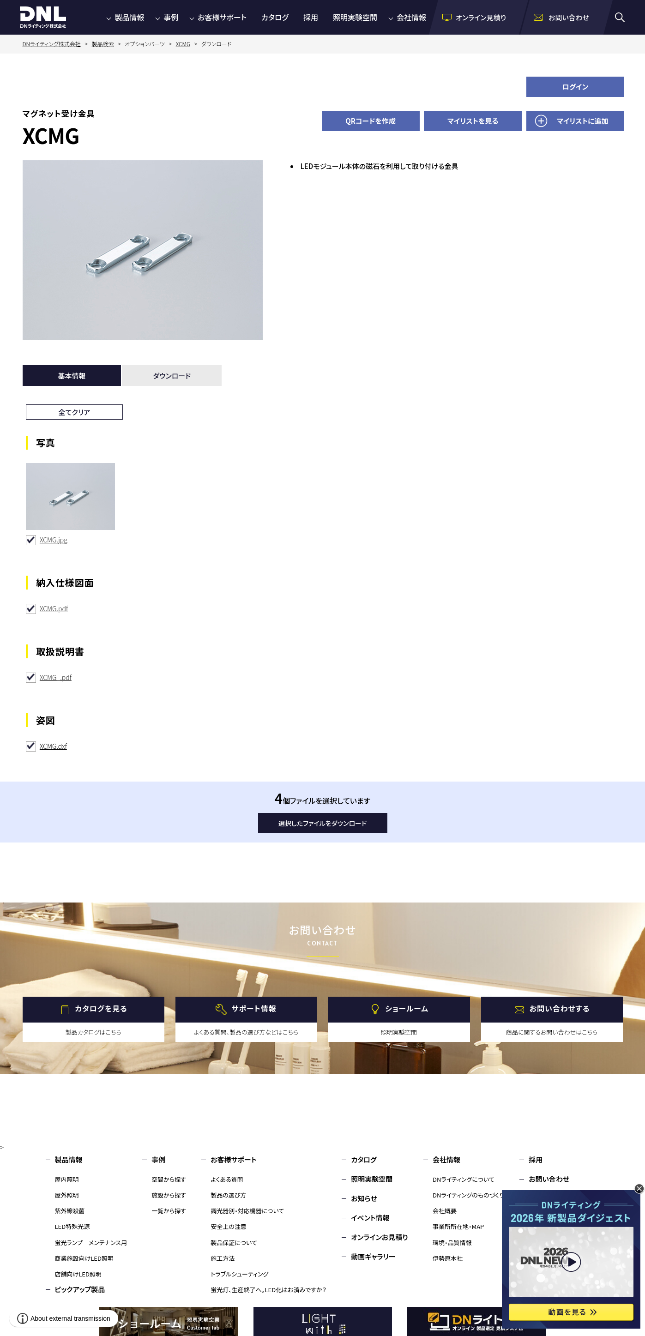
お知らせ (364, 1198)
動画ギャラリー (373, 1256)
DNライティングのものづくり (468, 1195)
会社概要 (445, 1210)
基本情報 (71, 375)
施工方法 (223, 1258)
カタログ (275, 17)
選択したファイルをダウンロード (322, 823)
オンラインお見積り (379, 1237)
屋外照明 (67, 1195)
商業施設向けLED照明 (84, 1258)
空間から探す (168, 1179)
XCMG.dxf (53, 746)
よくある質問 (227, 1179)
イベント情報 (370, 1217)
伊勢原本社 (448, 1258)
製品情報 (129, 17)
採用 (310, 17)
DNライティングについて (463, 1179)
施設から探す (168, 1195)
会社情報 (411, 17)
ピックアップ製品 (80, 1289)
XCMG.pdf (54, 608)
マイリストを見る (472, 121)
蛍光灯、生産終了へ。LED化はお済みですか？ (268, 1289)
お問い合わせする (560, 1008)
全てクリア (74, 412)
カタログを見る (101, 1008)
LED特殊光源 (72, 1226)
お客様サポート (222, 17)
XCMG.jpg (53, 539)
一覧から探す (168, 1210)
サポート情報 (253, 1008)
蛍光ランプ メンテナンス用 (91, 1242)
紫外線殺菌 (70, 1210)
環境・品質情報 (452, 1242)
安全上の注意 (229, 1226)
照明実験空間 (355, 17)
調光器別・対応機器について (247, 1210)
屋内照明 (67, 1179)
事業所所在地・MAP (458, 1226)
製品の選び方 (228, 1195)
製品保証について (234, 1242)
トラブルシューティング (239, 1274)
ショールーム (406, 1008)
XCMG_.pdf (56, 677)
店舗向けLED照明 (78, 1274)
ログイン (575, 86)
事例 (170, 17)
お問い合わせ (549, 1179)
